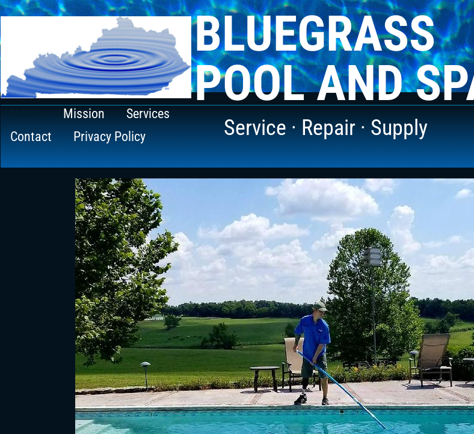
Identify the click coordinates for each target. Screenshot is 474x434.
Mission (84, 113)
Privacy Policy (109, 136)
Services (148, 113)
